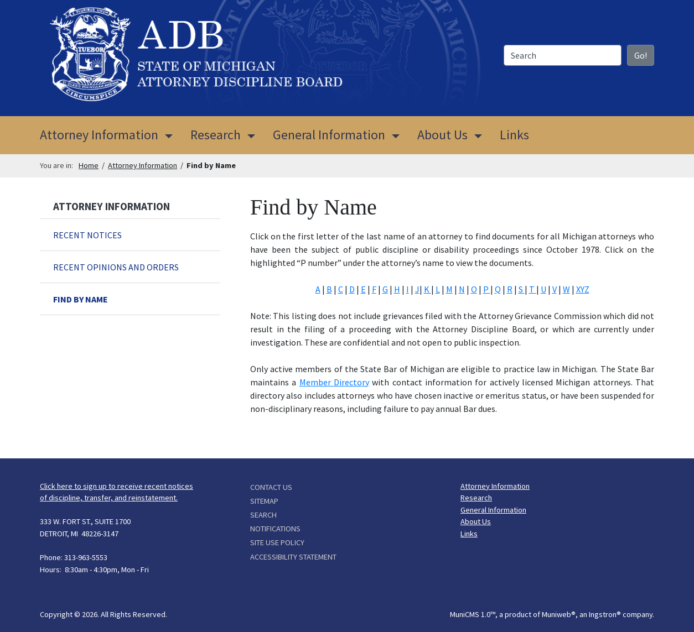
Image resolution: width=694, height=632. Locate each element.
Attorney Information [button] (111, 133)
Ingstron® (605, 614)
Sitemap (264, 501)
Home (89, 165)
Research (476, 498)
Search (263, 515)
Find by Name (80, 299)
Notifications (275, 529)
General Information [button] (329, 134)
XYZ (582, 289)
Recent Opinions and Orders (116, 267)
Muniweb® (559, 614)
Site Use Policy (277, 542)
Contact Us (271, 487)
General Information (493, 510)
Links (514, 134)
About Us (475, 521)
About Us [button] (442, 134)
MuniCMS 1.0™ (472, 614)
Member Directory (334, 382)
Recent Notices (87, 235)
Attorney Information (142, 165)
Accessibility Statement (293, 557)
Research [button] (215, 134)
